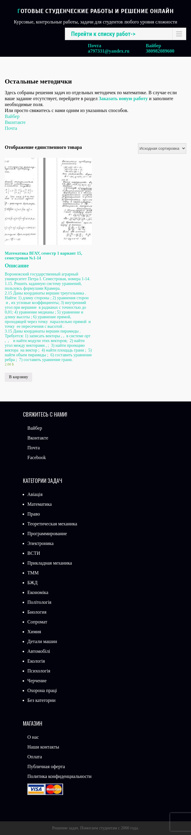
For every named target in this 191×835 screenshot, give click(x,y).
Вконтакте (15, 122)
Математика (39, 504)
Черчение (36, 680)
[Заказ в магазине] (162, 148)
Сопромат (37, 621)
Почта (11, 128)
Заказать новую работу (123, 98)
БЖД (32, 582)
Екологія (36, 661)
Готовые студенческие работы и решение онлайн (95, 11)
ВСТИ (33, 553)
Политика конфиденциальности (59, 776)
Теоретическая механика (52, 523)
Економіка (37, 592)
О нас (33, 737)
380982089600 (160, 50)
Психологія (38, 670)
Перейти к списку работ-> (103, 33)
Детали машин (42, 641)
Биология (36, 612)
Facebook (36, 457)
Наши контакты (43, 746)
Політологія (39, 602)
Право (33, 513)
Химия (34, 631)
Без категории (41, 700)
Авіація (35, 494)
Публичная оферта (46, 766)
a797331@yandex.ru (108, 50)
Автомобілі (38, 651)
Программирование (47, 533)
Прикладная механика (49, 562)
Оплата (34, 756)
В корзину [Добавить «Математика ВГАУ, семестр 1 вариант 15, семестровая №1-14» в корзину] (18, 377)
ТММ (33, 572)
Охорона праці (42, 690)
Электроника (40, 543)
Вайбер (12, 116)
